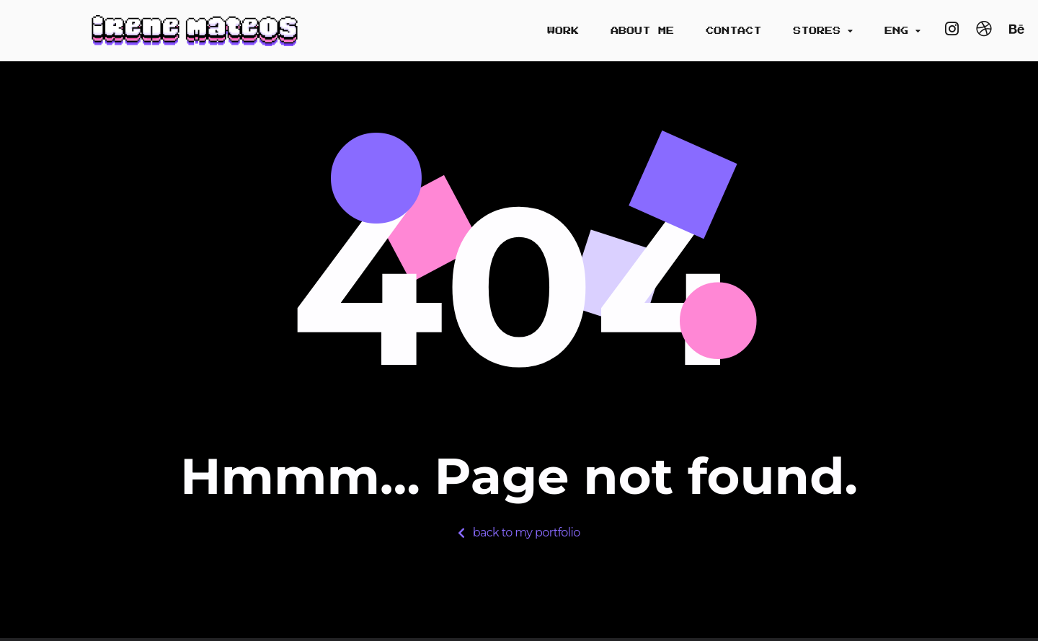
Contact (733, 31)
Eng (902, 30)
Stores (823, 30)
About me (642, 31)
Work (563, 31)
